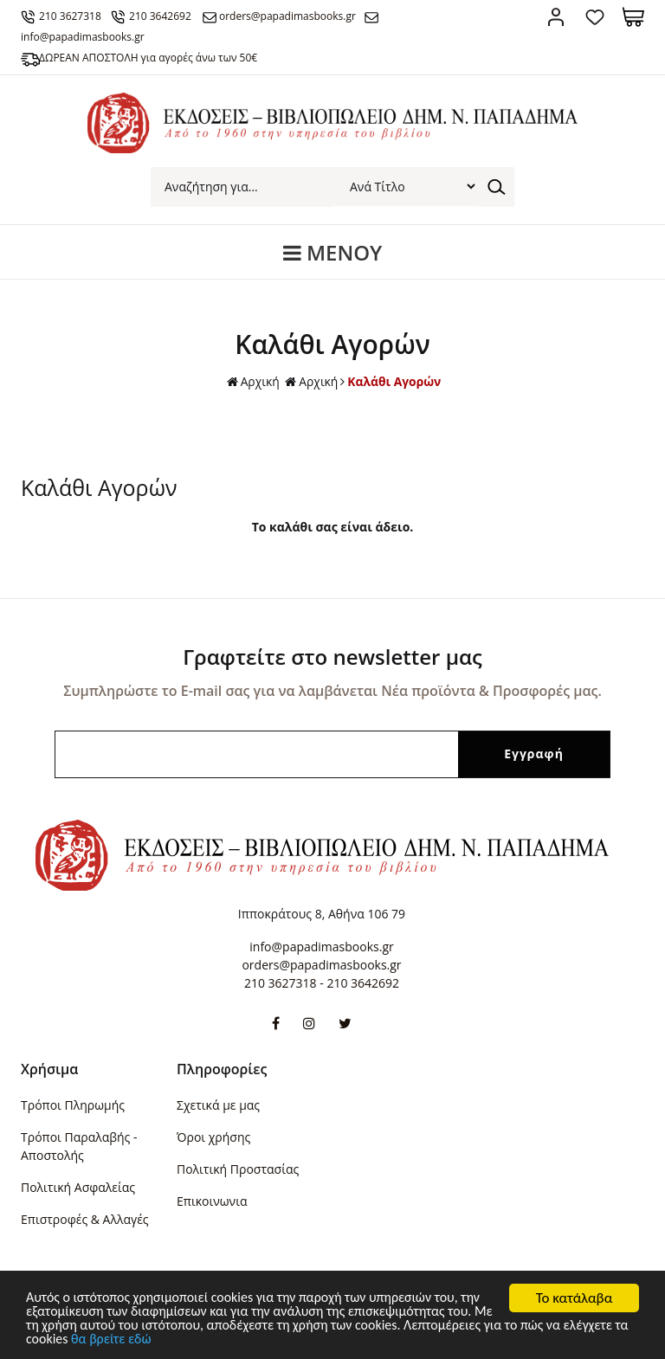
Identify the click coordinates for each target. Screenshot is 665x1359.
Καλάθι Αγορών (394, 381)
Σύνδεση (555, 17)
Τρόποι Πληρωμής (73, 1105)
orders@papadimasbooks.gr (297, 16)
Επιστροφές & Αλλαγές (85, 1219)
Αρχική (252, 382)
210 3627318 (73, 16)
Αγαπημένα (594, 17)
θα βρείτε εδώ (208, 1340)
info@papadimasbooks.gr (321, 946)
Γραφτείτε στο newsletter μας (332, 656)
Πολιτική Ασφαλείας (78, 1187)
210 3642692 (167, 16)
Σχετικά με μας (218, 1105)
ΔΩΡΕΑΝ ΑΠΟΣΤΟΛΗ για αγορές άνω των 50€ (151, 57)
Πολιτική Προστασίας (238, 1169)
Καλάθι (633, 17)
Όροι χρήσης (213, 1137)
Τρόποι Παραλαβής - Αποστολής (79, 1146)
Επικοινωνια (212, 1201)
